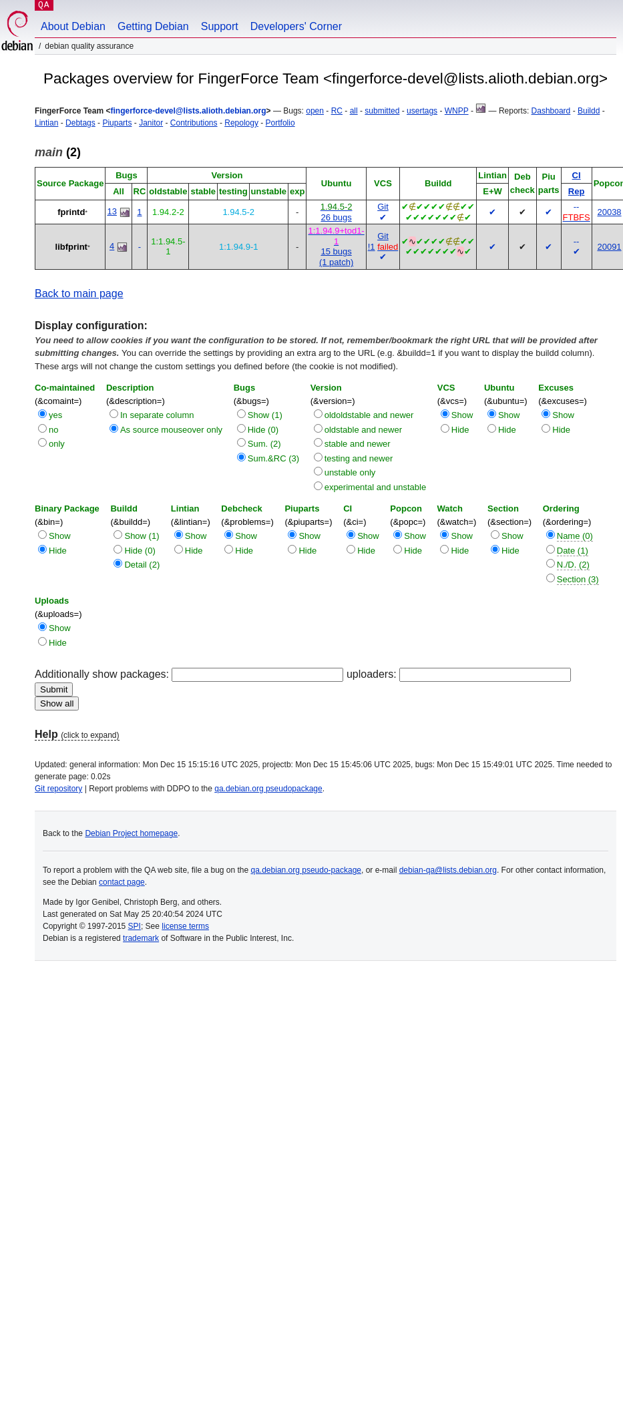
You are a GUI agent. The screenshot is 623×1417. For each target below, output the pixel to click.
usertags (422, 111)
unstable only (350, 472)
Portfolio (280, 123)
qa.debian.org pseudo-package (306, 870)
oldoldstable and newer (369, 415)
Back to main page (79, 293)
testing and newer (359, 458)
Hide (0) (263, 430)
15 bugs (336, 251)
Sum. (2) (264, 444)
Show (462, 415)
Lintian (46, 123)
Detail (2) (142, 565)
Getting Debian (153, 26)
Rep (576, 191)
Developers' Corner (296, 26)
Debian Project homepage (131, 833)
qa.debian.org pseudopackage (268, 788)
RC (337, 111)
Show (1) (265, 415)
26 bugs (336, 217)
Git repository (58, 788)
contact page (122, 882)
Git (383, 207)
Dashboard (551, 111)
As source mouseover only (171, 430)
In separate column (157, 415)
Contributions (194, 123)
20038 (609, 212)
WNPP (457, 111)
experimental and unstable (376, 487)
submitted (382, 111)
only (57, 444)
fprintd (71, 212)
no (53, 430)
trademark (141, 938)
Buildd (589, 111)
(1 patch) (336, 262)
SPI (134, 926)
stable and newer (358, 444)
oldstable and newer (363, 430)
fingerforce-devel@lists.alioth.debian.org (188, 111)
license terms (185, 926)
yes (55, 415)
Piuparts (117, 123)
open (315, 111)
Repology (241, 123)
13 (111, 211)
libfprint (71, 247)
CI (576, 175)
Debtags (80, 123)
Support (219, 26)
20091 (609, 247)
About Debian (73, 26)
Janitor (151, 123)
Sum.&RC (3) (273, 458)
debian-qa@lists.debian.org (448, 870)
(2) (58, 152)
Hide (460, 430)
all (354, 111)
